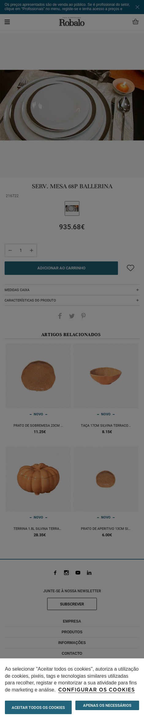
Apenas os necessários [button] (107, 705)
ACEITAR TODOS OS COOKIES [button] (38, 707)
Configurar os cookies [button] (96, 690)
